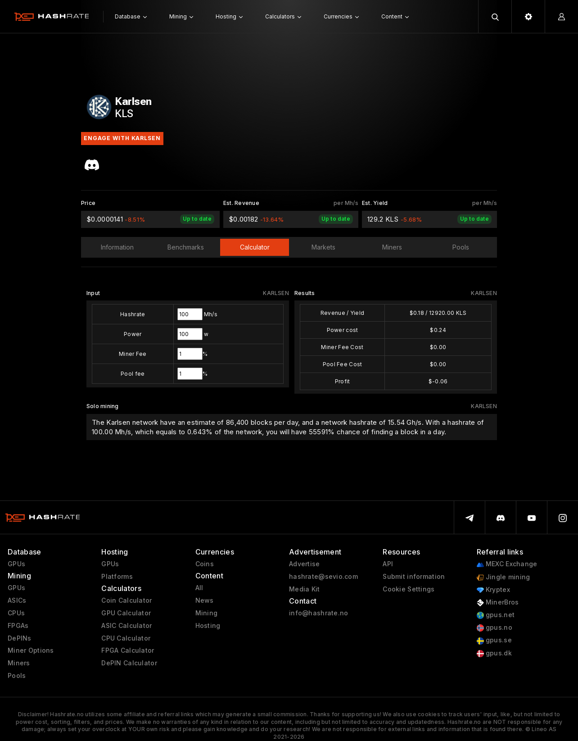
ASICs (17, 600)
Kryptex (493, 590)
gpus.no (494, 628)
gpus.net (496, 615)
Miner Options (31, 650)
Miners (19, 663)
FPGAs (18, 625)
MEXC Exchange (507, 564)
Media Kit (304, 589)
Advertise (304, 564)
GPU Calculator (126, 613)
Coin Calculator (126, 600)
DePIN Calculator (129, 663)
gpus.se (494, 640)
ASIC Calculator (126, 625)
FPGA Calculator (127, 650)
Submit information (414, 576)
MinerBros (498, 602)
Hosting (208, 625)
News (204, 600)
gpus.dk (494, 653)
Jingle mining (503, 577)
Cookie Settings (408, 589)
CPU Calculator (125, 638)
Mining (206, 613)
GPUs (16, 564)
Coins (204, 564)
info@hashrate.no (318, 613)
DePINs (20, 638)
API (388, 564)
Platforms (117, 576)
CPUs (16, 613)
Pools (17, 675)
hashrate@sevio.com (323, 576)
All (199, 587)
